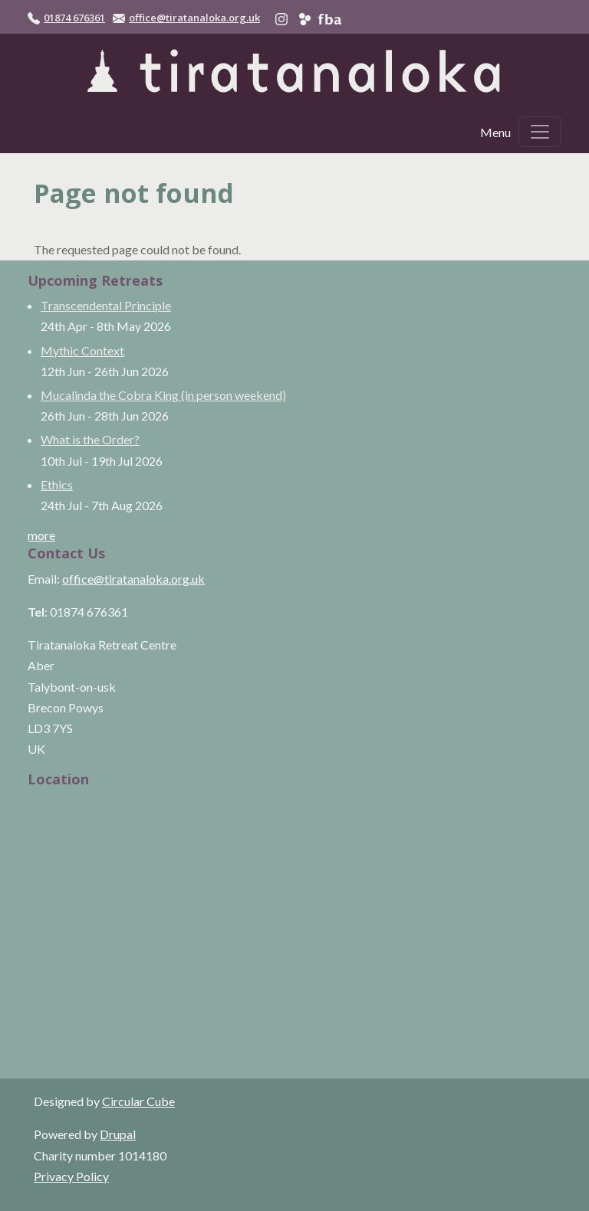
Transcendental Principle (106, 305)
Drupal (118, 1134)
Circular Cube (138, 1101)
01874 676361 (74, 18)
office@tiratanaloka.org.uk (194, 18)
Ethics (57, 484)
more (41, 535)
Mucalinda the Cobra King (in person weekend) (163, 395)
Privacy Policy (71, 1176)
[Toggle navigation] (539, 131)
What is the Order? (90, 439)
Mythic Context (82, 350)
